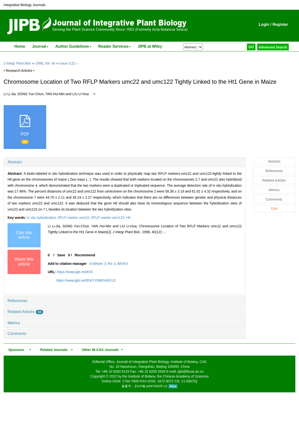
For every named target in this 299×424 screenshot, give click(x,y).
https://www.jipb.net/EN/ (75, 272)
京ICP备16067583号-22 (150, 386)
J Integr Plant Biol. (17, 63)
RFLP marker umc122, (108, 218)
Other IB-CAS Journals (99, 350)
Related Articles (25, 312)
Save (61, 255)
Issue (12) (67, 63)
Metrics (14, 323)
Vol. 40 (50, 63)
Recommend (85, 255)
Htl (128, 218)
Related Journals (53, 350)
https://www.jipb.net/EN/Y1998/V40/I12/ (86, 280)
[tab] (124, 162)
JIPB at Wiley (150, 46)
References (17, 301)
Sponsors (15, 350)
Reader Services (114, 46)
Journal (40, 46)
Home (19, 46)
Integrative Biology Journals (24, 5)
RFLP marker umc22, (74, 218)
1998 (39, 63)
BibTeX (122, 264)
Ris (110, 264)
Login (264, 24)
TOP (274, 209)
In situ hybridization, (42, 218)
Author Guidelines (73, 46)
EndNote (96, 264)
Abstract (15, 162)
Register (280, 24)
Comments (17, 334)
